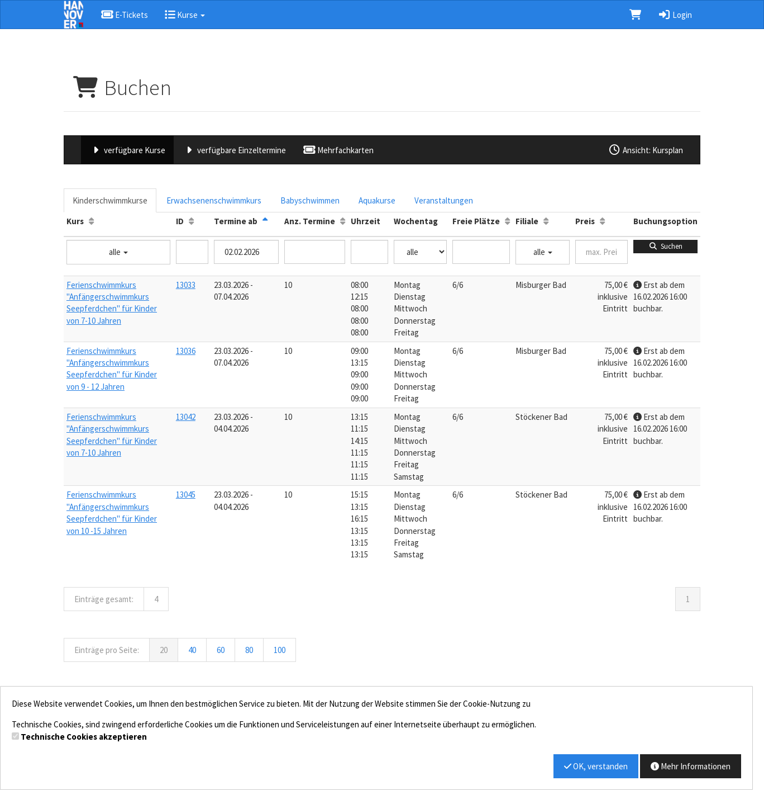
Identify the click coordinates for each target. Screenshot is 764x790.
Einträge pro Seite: (106, 650)
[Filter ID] (192, 252)
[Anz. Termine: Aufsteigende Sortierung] (342, 221)
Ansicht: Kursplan (645, 150)
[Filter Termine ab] (246, 252)
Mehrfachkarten (338, 150)
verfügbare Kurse (127, 150)
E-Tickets (124, 15)
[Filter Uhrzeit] (369, 252)
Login (675, 15)
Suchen (665, 246)
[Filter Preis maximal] (601, 252)
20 (164, 650)
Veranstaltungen (443, 200)
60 (221, 650)
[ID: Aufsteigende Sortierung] (191, 221)
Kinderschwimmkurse (110, 200)
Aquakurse (377, 200)
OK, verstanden (596, 766)
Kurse (185, 15)
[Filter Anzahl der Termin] (314, 252)
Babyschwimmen (310, 200)
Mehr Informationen (690, 766)
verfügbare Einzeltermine (233, 150)
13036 (185, 351)
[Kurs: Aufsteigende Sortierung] (91, 221)
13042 (185, 416)
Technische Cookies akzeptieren (84, 736)
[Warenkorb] (635, 15)
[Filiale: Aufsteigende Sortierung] (545, 221)
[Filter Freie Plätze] (481, 252)
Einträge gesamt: (103, 599)
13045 (185, 494)
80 (249, 650)
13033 (185, 285)
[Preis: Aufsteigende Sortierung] (602, 221)
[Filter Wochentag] (420, 252)
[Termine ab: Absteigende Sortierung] (265, 221)
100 (279, 650)
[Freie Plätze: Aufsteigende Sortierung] (507, 221)
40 (192, 650)
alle (118, 252)
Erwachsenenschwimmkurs (213, 200)
